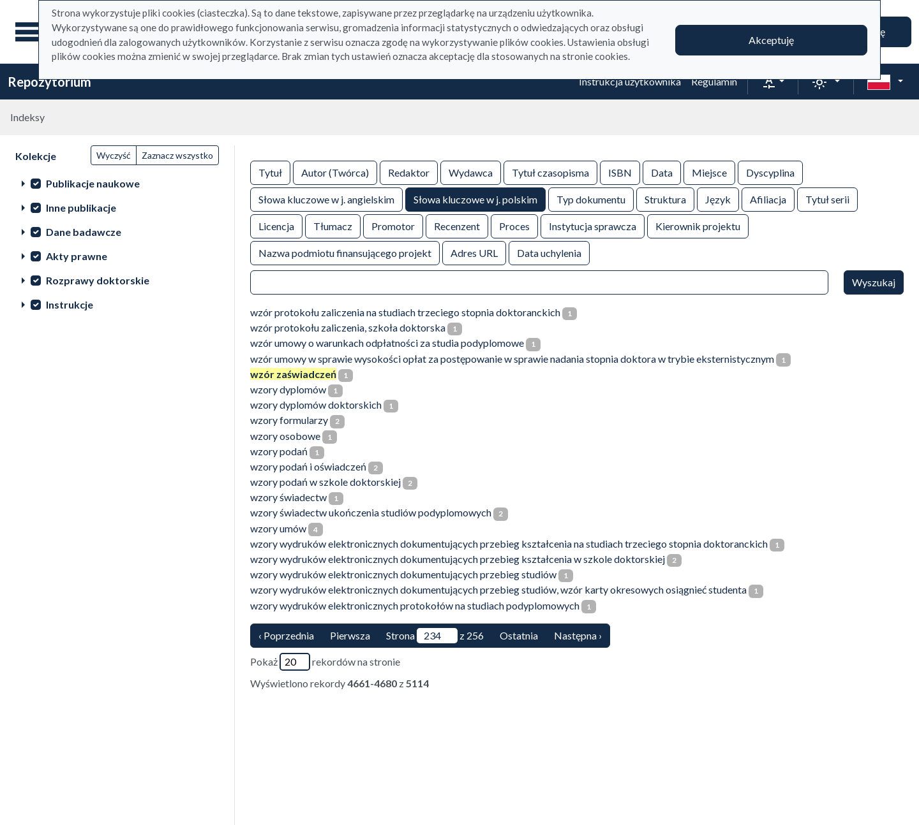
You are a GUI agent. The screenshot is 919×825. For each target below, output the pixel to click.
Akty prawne (76, 256)
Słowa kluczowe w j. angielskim (326, 198)
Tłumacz (332, 225)
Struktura (665, 198)
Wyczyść (113, 155)
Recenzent (457, 225)
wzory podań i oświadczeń (308, 466)
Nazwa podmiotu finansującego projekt (344, 252)
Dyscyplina (770, 172)
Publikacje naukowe (93, 183)
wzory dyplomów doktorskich (316, 404)
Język (718, 198)
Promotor (393, 225)
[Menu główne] (31, 32)
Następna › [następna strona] (578, 635)
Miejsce (709, 172)
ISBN (620, 172)
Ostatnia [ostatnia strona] (519, 635)
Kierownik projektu (697, 225)
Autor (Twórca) (335, 172)
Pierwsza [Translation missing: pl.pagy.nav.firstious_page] (350, 635)
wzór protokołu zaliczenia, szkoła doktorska (347, 327)
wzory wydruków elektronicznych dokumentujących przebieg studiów (403, 574)
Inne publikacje (81, 207)
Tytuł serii (827, 198)
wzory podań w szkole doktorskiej (325, 482)
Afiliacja (768, 198)
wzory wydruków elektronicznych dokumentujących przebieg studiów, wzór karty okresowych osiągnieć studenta (498, 589)
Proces (514, 225)
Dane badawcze (83, 232)
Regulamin (714, 81)
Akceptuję (771, 40)
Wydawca (471, 172)
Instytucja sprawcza (592, 225)
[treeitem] (117, 183)
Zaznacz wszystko (177, 155)
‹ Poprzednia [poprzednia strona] (286, 635)
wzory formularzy (289, 420)
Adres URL (474, 252)
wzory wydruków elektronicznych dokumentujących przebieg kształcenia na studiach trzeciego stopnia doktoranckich (509, 543)
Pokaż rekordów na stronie (325, 662)
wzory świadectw (288, 497)
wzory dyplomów (288, 389)
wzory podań (279, 451)
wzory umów (278, 528)
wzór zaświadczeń (293, 374)
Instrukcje (69, 304)
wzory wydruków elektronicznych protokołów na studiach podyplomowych (414, 605)
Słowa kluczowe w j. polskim (475, 198)
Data (662, 172)
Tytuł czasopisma (550, 172)
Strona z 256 (435, 635)
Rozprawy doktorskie (97, 280)
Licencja (276, 225)
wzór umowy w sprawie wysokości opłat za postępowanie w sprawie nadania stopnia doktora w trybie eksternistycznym (512, 359)
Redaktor (409, 172)
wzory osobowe (285, 436)
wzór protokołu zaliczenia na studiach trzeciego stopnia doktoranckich (405, 312)
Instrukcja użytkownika (630, 81)
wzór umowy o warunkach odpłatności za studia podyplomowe (387, 343)
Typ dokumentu (591, 198)
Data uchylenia (549, 252)
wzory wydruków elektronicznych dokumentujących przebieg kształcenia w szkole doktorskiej (457, 559)
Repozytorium (49, 81)
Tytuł (270, 172)
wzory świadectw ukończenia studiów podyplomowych (370, 512)
